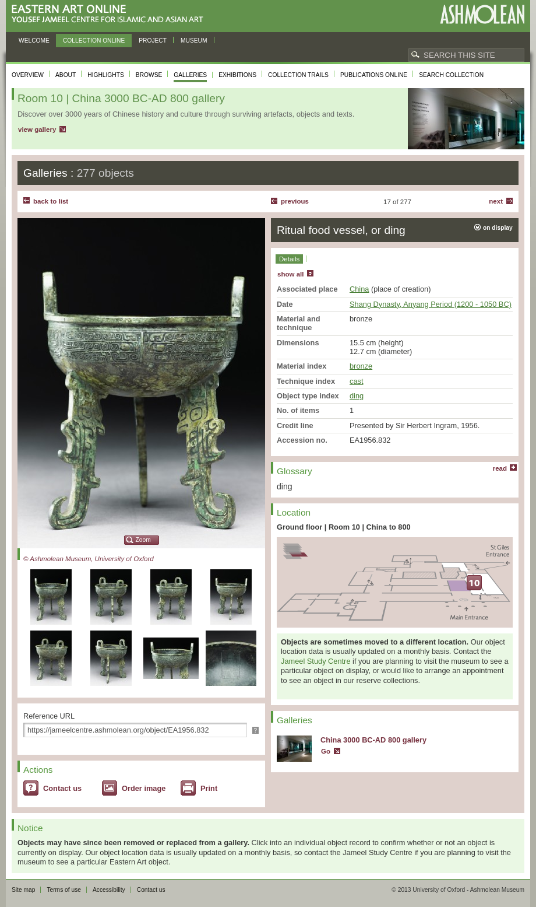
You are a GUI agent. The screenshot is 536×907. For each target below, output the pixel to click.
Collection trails (298, 75)
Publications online (373, 75)
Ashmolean (482, 14)
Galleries (190, 75)
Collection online (94, 40)
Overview (28, 75)
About (65, 75)
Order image (143, 788)
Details (289, 258)
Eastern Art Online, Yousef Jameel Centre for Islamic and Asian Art (110, 14)
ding (357, 395)
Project (153, 40)
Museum (194, 40)
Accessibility (109, 890)
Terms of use (64, 890)
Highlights (105, 75)
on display (498, 228)
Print (208, 788)
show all (290, 274)
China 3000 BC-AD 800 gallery (373, 740)
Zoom (143, 540)
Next (496, 201)
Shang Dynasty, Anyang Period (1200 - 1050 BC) (431, 304)
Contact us (62, 788)
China (359, 289)
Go (325, 751)
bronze (361, 366)
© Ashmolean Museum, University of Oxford (88, 558)
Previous (295, 201)
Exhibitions (237, 75)
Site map (23, 890)
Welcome (34, 40)
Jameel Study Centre (316, 661)
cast (356, 381)
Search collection (451, 75)
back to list (50, 201)
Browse (149, 75)
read (500, 468)
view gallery (37, 129)
